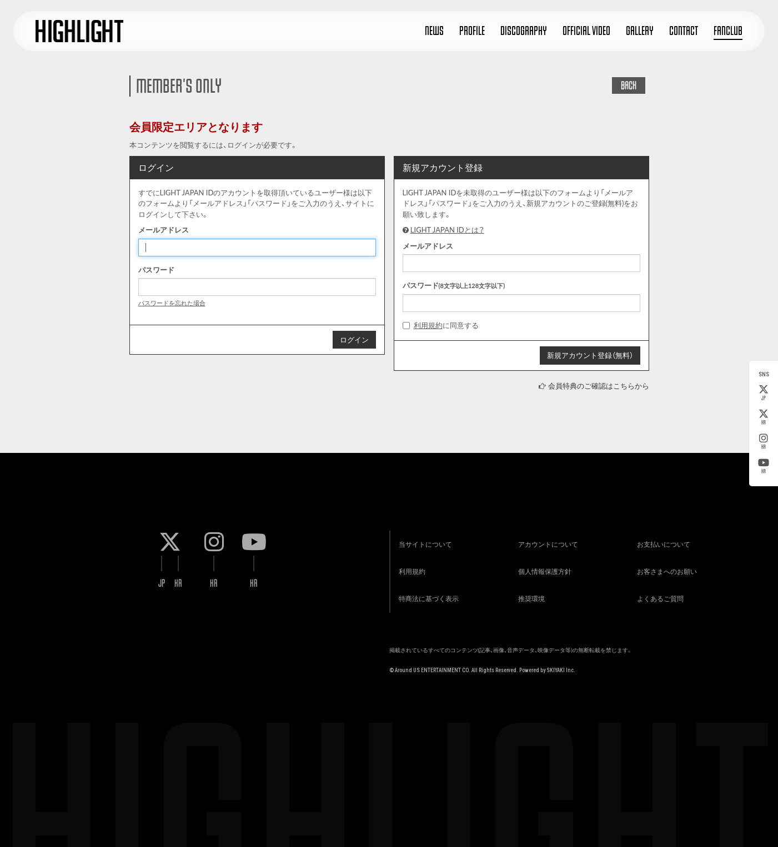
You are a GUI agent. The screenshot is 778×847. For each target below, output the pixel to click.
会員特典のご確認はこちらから (598, 385)
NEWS (434, 30)
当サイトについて (424, 543)
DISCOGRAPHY (523, 30)
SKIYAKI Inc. (560, 670)
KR (763, 417)
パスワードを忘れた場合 (171, 302)
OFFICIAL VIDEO (586, 30)
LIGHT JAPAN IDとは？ (447, 229)
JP (763, 393)
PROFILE (472, 30)
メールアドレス (163, 229)
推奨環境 (530, 598)
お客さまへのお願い (666, 571)
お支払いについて (663, 543)
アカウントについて (547, 543)
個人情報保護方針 (543, 571)
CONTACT (683, 30)
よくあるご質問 (659, 598)
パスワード (156, 269)
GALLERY (640, 30)
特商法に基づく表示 (428, 598)
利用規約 (428, 325)
